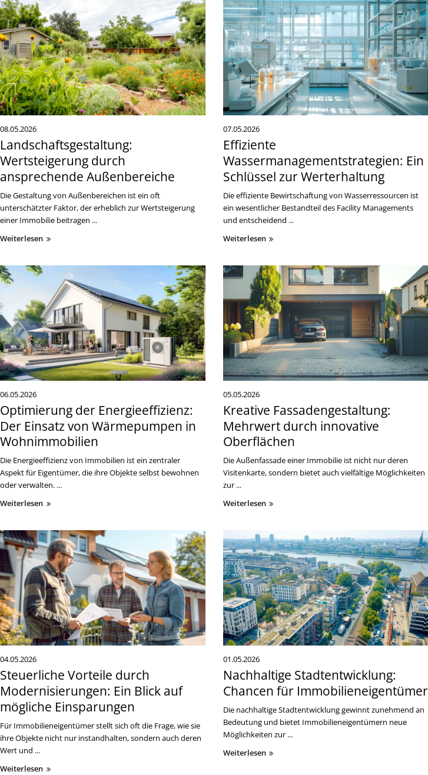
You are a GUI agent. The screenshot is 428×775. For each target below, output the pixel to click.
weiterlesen (27, 238)
